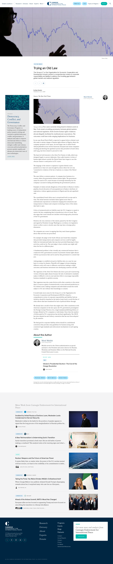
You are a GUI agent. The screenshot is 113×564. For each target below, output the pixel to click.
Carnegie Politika (32, 411)
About (31, 4)
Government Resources (64, 546)
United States (63, 377)
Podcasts (61, 532)
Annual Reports (62, 538)
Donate (104, 3)
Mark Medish (38, 90)
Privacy (60, 542)
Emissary (25, 4)
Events (60, 526)
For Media (60, 544)
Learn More (11, 156)
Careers (60, 540)
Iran (84, 3)
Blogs (59, 529)
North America (52, 377)
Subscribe (81, 536)
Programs (61, 523)
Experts (36, 4)
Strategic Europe (31, 475)
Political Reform (40, 377)
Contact (60, 536)
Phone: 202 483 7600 (11, 536)
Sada (28, 434)
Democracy (77, 3)
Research (19, 4)
